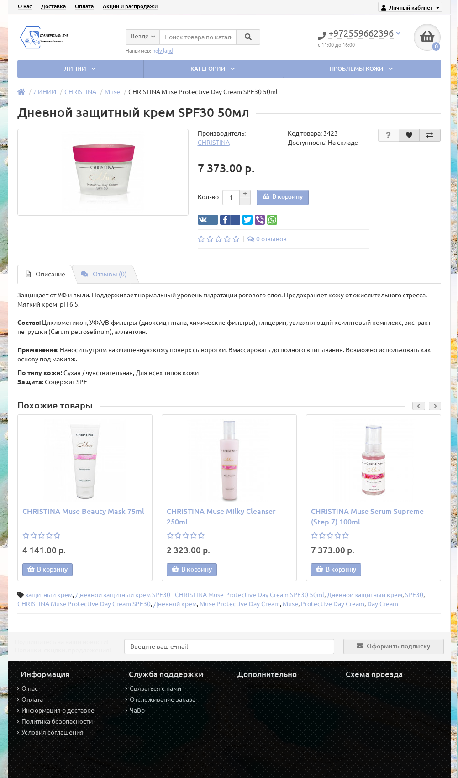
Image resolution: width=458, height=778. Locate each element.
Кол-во (208, 197)
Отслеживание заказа (160, 699)
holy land (163, 50)
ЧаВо (135, 710)
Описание (45, 274)
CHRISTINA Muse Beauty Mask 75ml (83, 511)
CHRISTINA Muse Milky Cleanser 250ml (221, 516)
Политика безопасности (55, 721)
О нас (25, 6)
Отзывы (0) (104, 274)
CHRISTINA (80, 91)
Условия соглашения (50, 732)
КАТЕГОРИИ (213, 68)
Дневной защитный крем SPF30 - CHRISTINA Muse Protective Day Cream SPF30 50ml (199, 594)
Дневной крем (175, 604)
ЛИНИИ (80, 68)
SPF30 (414, 594)
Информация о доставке (56, 710)
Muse (112, 91)
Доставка (53, 6)
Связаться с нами (153, 688)
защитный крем (49, 594)
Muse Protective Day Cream (240, 604)
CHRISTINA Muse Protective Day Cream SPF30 (84, 604)
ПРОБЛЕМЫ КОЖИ (362, 68)
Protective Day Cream (332, 604)
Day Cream (382, 604)
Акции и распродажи (130, 6)
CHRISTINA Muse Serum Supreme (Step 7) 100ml (367, 516)
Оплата (84, 6)
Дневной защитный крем (364, 594)
